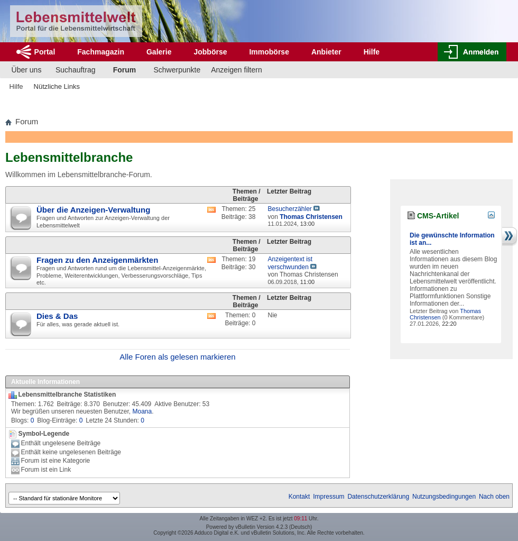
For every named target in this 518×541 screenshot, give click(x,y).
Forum (124, 70)
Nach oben (494, 496)
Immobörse (269, 52)
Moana (142, 411)
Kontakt (299, 496)
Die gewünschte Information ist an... (452, 239)
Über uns (27, 70)
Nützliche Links (57, 86)
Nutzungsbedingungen (444, 496)
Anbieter (326, 52)
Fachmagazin (100, 52)
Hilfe (372, 52)
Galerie (158, 52)
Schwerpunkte (177, 70)
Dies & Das (57, 315)
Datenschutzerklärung (378, 496)
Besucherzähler (289, 209)
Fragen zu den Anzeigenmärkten (97, 259)
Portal (45, 52)
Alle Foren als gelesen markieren (177, 356)
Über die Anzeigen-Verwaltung (93, 209)
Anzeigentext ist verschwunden (289, 263)
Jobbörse (210, 52)
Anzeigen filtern (236, 70)
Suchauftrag (76, 70)
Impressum (328, 496)
